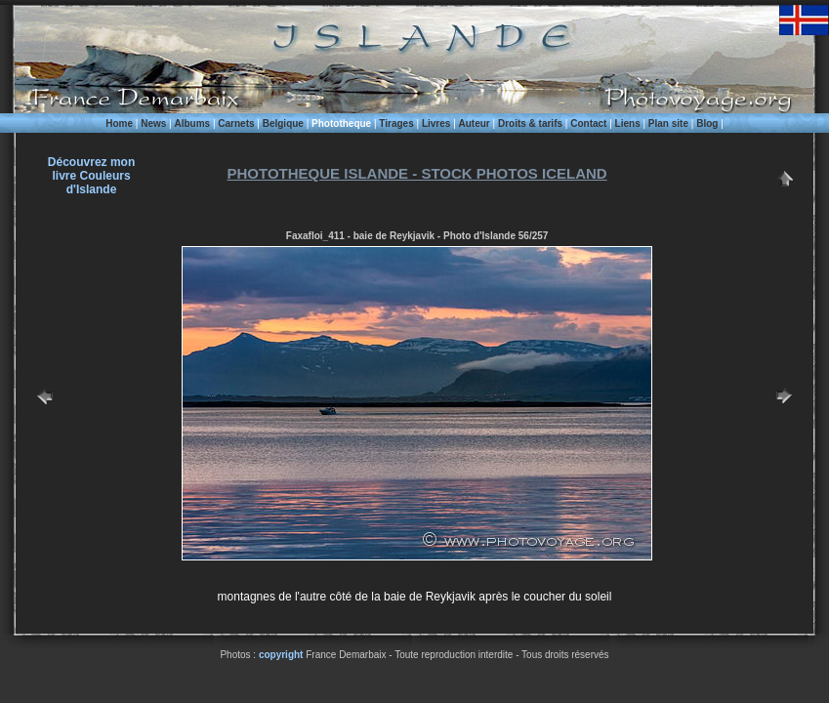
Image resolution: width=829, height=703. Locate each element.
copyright (281, 654)
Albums (192, 123)
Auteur (474, 123)
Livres (436, 123)
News (153, 123)
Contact (588, 123)
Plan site (668, 123)
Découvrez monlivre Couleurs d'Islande (91, 175)
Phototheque (341, 123)
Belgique (283, 123)
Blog (707, 123)
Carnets (236, 123)
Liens (628, 123)
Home (119, 123)
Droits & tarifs (530, 123)
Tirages (396, 123)
